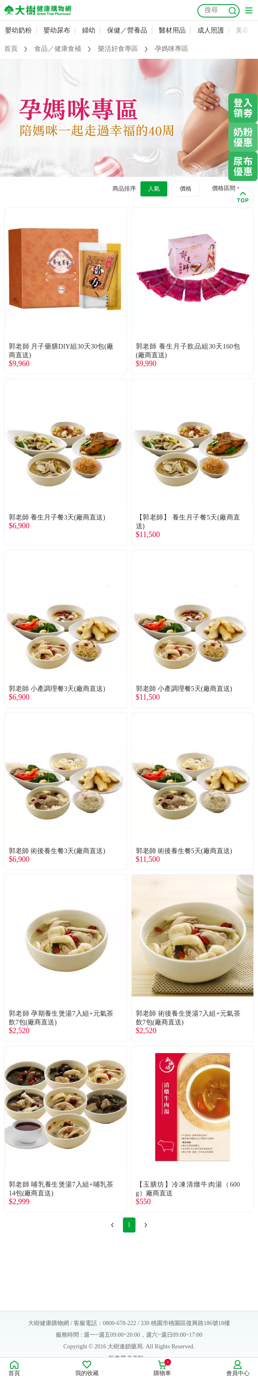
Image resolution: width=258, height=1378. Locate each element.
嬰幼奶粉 (18, 30)
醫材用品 (172, 30)
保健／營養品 (127, 30)
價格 (186, 189)
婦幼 (88, 30)
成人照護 (210, 30)
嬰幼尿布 (56, 30)
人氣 (154, 189)
